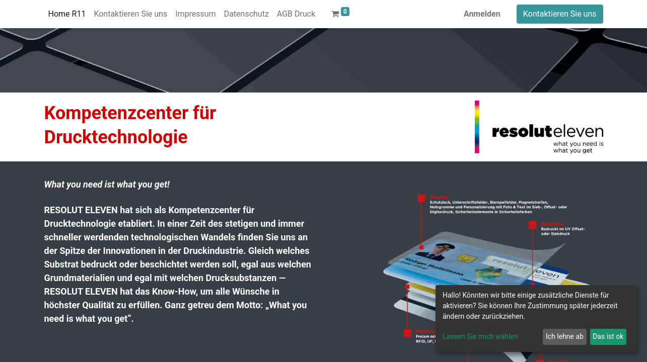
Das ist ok (608, 336)
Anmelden (482, 14)
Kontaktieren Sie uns (560, 14)
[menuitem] (67, 14)
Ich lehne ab (565, 336)
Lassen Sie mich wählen (480, 336)
